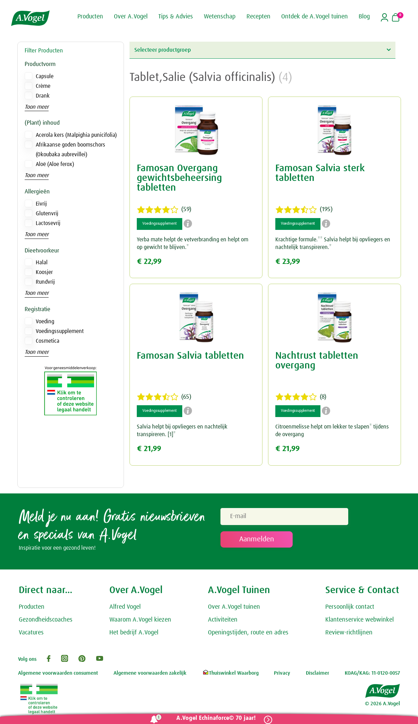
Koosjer (44, 272)
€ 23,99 (287, 262)
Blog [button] (364, 17)
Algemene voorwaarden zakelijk (150, 673)
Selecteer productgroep (262, 50)
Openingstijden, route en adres (248, 633)
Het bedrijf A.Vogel (133, 633)
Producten (31, 607)
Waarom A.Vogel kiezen (140, 620)
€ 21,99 (149, 449)
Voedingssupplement (60, 331)
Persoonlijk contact (349, 607)
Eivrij (41, 204)
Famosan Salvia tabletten (190, 356)
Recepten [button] (258, 17)
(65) (164, 397)
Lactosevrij (48, 223)
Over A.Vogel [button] (131, 17)
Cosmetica (47, 341)
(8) (300, 397)
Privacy (282, 673)
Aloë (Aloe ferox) (55, 164)
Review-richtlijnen (349, 633)
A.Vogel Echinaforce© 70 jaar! (216, 718)
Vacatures (31, 633)
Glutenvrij (47, 213)
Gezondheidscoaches (46, 620)
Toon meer (37, 107)
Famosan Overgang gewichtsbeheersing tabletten (179, 178)
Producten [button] (90, 17)
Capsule (44, 76)
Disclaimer (317, 673)
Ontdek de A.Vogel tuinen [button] (314, 17)
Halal (42, 262)
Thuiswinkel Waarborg (230, 673)
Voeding (45, 321)
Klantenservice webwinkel (359, 620)
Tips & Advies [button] (175, 17)
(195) (304, 210)
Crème (43, 86)
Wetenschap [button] (219, 17)
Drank (43, 96)
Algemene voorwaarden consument (58, 673)
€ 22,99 (149, 262)
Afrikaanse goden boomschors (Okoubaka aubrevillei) (70, 149)
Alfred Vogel (125, 607)
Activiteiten (222, 620)
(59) (164, 210)
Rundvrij (45, 282)
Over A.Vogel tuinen (234, 607)
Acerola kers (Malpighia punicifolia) (76, 135)
